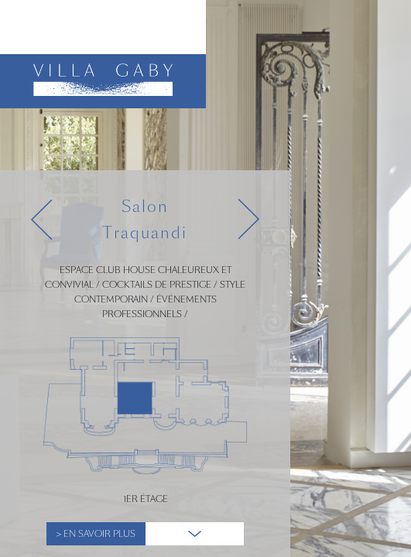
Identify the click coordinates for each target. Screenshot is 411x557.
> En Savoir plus (96, 534)
